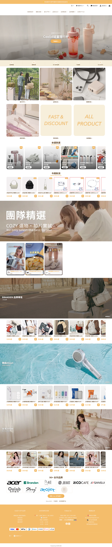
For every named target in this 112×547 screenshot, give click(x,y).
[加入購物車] (20, 196)
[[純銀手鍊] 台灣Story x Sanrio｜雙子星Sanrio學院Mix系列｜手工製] (92, 184)
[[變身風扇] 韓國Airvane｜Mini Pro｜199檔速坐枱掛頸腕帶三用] (87, 157)
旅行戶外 (47, 11)
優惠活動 (39, 11)
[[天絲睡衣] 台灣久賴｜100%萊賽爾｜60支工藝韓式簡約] (61, 458)
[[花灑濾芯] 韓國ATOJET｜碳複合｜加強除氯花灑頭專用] (76, 393)
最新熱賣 (30, 11)
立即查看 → (56, 41)
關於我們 (20, 522)
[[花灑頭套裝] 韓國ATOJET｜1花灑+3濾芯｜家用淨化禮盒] (13, 393)
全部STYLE (80, 11)
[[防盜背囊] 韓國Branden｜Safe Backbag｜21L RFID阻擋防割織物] (61, 327)
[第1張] (54, 58)
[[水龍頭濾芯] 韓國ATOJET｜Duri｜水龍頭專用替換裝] (92, 393)
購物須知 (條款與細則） (20, 515)
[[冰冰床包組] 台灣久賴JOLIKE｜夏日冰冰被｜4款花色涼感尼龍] (29, 458)
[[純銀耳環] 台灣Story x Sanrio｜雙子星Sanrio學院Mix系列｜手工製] (76, 184)
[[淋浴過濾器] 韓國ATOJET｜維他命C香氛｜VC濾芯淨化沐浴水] (61, 393)
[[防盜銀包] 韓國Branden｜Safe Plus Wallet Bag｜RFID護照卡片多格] (13, 327)
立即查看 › (10, 167)
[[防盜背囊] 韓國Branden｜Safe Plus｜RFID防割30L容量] (92, 327)
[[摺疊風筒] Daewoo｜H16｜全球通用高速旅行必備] (15, 157)
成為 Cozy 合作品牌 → (56, 496)
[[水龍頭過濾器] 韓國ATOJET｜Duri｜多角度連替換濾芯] (29, 393)
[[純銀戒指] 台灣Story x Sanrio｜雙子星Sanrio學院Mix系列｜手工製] (61, 184)
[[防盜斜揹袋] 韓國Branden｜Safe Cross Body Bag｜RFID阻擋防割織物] (29, 327)
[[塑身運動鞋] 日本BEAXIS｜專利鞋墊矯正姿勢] (33, 157)
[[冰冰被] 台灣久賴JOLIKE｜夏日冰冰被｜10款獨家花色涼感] (45, 458)
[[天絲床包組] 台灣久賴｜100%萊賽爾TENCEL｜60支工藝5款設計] (76, 458)
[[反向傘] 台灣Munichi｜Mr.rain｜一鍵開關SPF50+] (69, 157)
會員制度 (20, 520)
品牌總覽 (72, 11)
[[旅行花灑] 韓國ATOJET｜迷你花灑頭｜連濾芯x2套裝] (45, 393)
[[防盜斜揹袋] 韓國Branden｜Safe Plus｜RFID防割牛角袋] (76, 327)
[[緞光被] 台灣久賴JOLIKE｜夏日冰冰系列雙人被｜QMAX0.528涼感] (92, 458)
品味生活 (56, 11)
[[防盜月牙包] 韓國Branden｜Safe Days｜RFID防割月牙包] (13, 184)
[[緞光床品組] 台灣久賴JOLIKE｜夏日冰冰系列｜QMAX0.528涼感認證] (13, 458)
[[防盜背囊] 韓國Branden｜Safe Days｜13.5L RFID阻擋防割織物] (29, 184)
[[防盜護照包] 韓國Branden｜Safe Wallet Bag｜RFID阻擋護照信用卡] (45, 327)
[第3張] (57, 58)
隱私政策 (20, 517)
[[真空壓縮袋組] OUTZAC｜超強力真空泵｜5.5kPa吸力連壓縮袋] (51, 157)
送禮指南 (64, 11)
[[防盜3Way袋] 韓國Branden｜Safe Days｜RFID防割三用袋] (45, 184)
